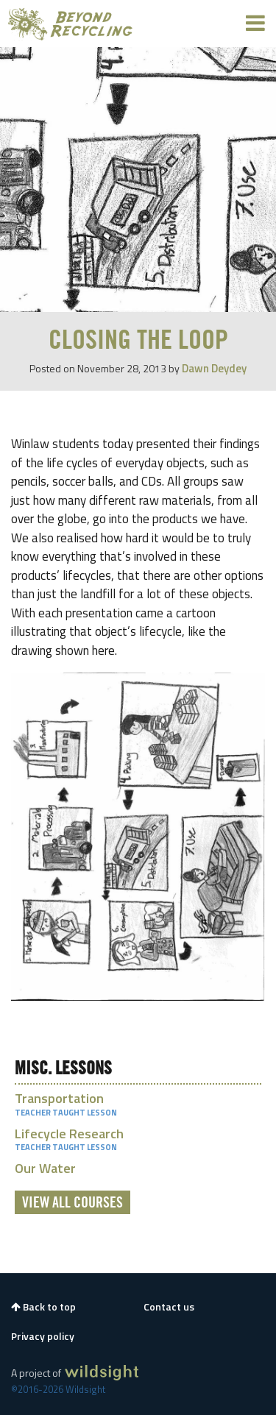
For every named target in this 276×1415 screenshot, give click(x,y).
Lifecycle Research (69, 1133)
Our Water (45, 1168)
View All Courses (72, 1203)
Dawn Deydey (214, 368)
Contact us (169, 1306)
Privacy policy (42, 1336)
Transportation (59, 1098)
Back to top (43, 1306)
